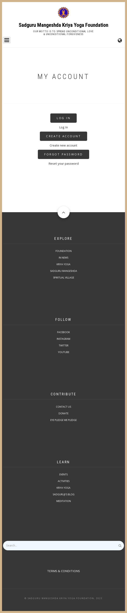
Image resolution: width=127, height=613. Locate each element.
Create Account (63, 136)
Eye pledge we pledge (63, 420)
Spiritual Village (63, 277)
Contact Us (63, 406)
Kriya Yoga (63, 264)
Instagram (63, 339)
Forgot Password (63, 154)
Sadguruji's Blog (63, 494)
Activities (63, 481)
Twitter (63, 345)
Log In (63, 118)
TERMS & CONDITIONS (63, 571)
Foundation (64, 251)
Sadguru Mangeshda (63, 271)
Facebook (63, 332)
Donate (63, 413)
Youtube (63, 352)
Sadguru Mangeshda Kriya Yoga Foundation (63, 25)
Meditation (63, 501)
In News (63, 257)
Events (63, 474)
